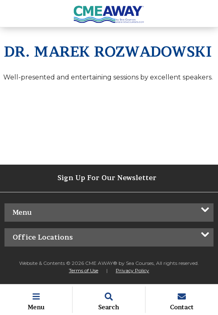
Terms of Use (83, 270)
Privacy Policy (132, 270)
